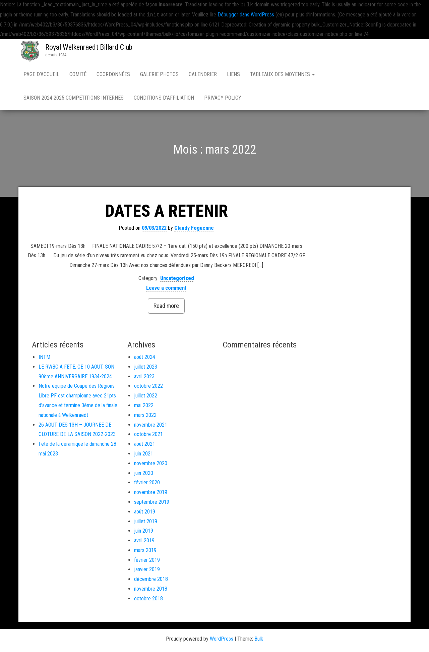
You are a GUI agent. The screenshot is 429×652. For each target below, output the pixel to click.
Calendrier (203, 74)
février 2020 (147, 482)
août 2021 (144, 444)
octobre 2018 (148, 598)
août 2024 (144, 357)
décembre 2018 (151, 579)
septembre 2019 (151, 502)
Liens (233, 74)
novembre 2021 (150, 425)
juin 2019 (143, 531)
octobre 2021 (148, 434)
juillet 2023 (145, 367)
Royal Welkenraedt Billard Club (88, 47)
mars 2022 (145, 415)
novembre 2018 (150, 589)
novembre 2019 (150, 492)
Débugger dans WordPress (246, 15)
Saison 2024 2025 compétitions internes (73, 98)
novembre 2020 (150, 463)
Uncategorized (177, 278)
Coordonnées (113, 74)
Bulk (258, 639)
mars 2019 (145, 550)
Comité (77, 74)
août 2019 (144, 511)
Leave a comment (166, 288)
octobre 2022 (148, 386)
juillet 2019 (145, 521)
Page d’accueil (41, 74)
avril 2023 (144, 376)
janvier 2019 (147, 569)
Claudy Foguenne (194, 228)
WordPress (221, 639)
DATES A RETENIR (166, 211)
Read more (166, 305)
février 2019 (147, 560)
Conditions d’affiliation (164, 98)
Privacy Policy (222, 98)
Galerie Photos (159, 74)
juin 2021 (143, 453)
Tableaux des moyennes (282, 74)
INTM (44, 357)
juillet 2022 (145, 395)
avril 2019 (144, 540)
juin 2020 (143, 473)
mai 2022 (144, 405)
